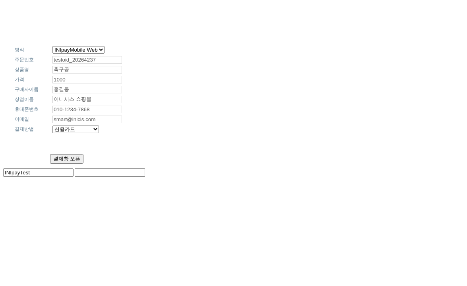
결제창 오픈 (67, 159)
